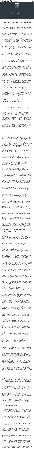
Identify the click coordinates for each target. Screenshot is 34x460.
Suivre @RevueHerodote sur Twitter (16, 456)
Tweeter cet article (5, 456)
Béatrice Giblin (6, 16)
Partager (3, 457)
